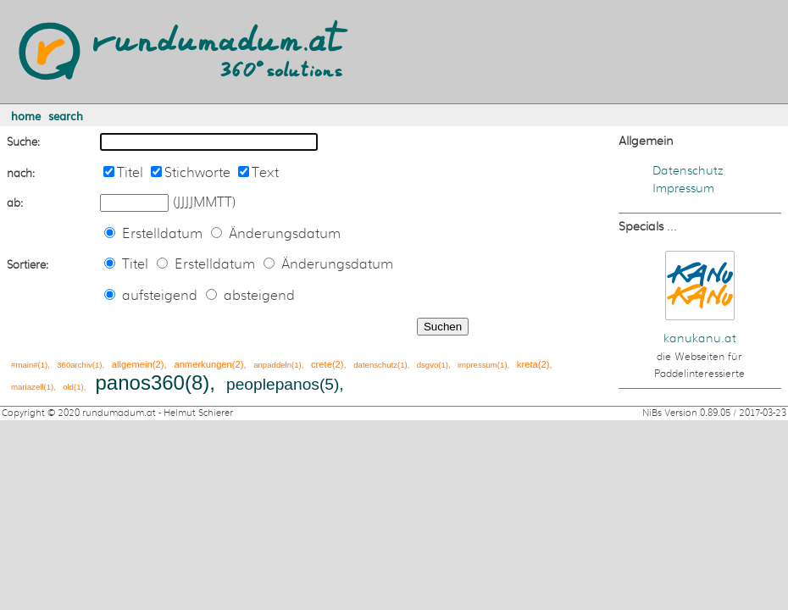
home (26, 116)
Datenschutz (687, 170)
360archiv (74, 364)
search (65, 116)
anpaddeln (272, 364)
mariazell (27, 386)
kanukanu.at (699, 338)
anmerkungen (202, 364)
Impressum (683, 188)
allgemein (132, 364)
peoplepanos (272, 384)
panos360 (140, 382)
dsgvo (428, 364)
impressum (477, 364)
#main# (24, 364)
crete (321, 364)
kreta (527, 364)
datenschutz (375, 364)
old (68, 386)
